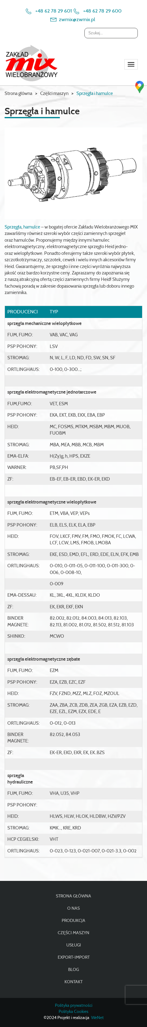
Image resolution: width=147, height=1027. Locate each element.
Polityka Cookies (73, 1012)
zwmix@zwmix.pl (77, 19)
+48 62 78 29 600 (102, 11)
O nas (73, 908)
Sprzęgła (13, 227)
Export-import (74, 957)
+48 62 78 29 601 (53, 11)
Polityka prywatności (73, 1005)
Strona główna (18, 93)
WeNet (97, 1018)
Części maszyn (73, 933)
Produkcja (73, 921)
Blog (73, 970)
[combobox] (111, 33)
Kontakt (73, 982)
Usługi (73, 945)
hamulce (31, 227)
